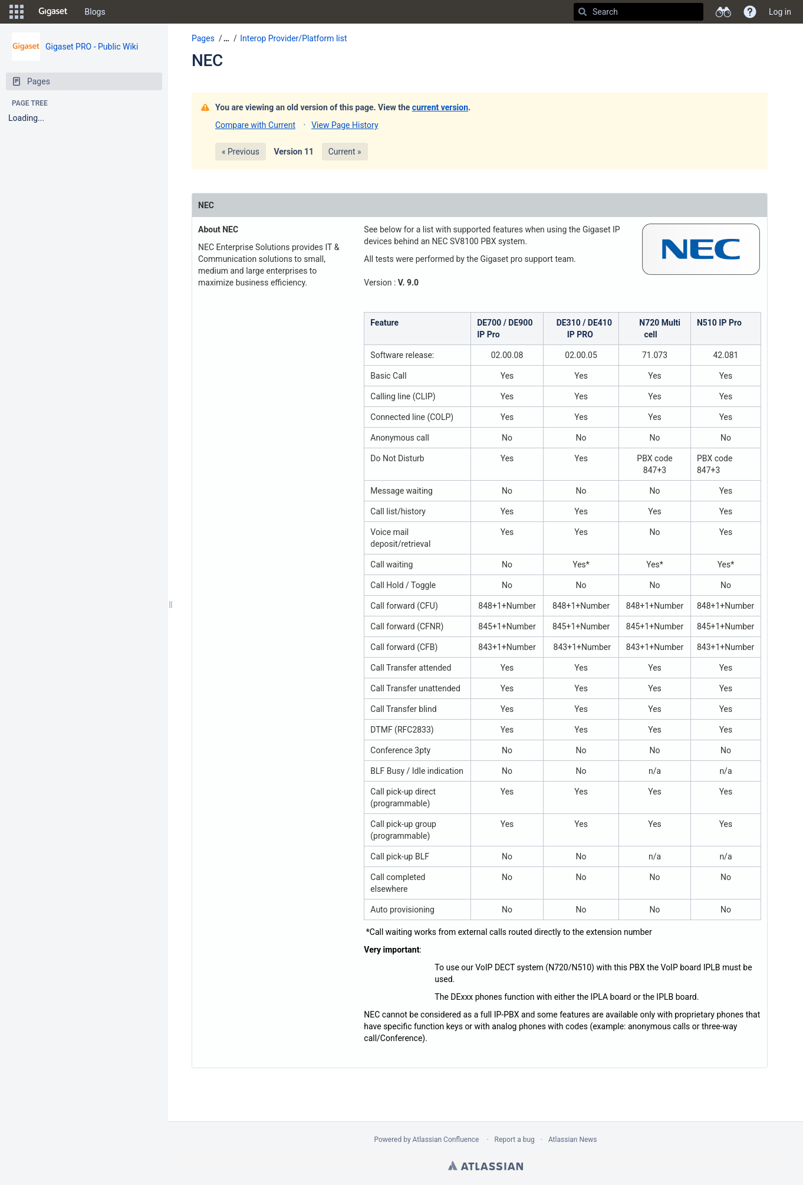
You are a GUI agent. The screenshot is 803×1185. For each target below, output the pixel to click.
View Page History (344, 125)
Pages (203, 38)
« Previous (240, 151)
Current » (344, 151)
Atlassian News (572, 1139)
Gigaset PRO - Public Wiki (91, 46)
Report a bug (515, 1139)
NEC (207, 60)
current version (440, 107)
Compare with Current (255, 125)
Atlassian (485, 1165)
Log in (780, 12)
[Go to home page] (53, 12)
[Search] (582, 12)
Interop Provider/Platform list (293, 38)
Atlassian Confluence (446, 1139)
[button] (16, 12)
